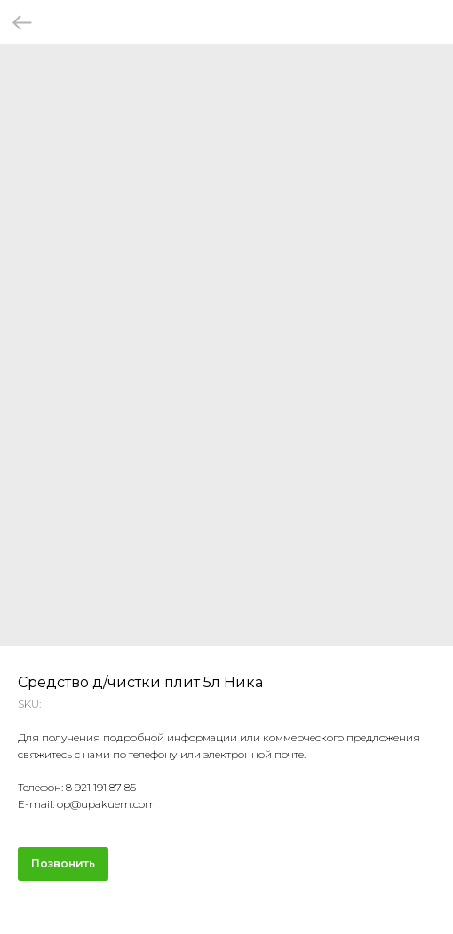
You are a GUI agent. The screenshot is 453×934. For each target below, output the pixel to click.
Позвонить (63, 863)
